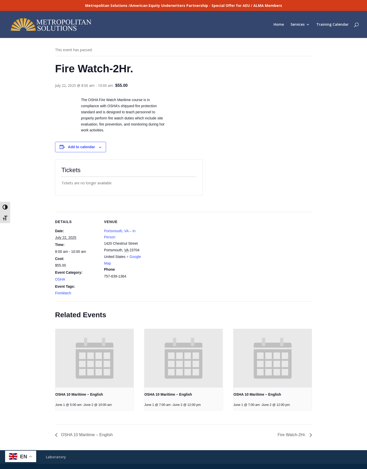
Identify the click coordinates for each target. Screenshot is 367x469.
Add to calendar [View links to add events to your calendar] (81, 147)
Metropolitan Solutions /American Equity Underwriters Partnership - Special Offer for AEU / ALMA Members (183, 5)
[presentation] (94, 358)
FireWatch (63, 293)
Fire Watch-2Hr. (292, 435)
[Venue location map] (180, 247)
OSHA (60, 279)
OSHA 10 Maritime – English (79, 394)
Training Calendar (332, 25)
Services (298, 25)
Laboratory (56, 456)
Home (278, 25)
